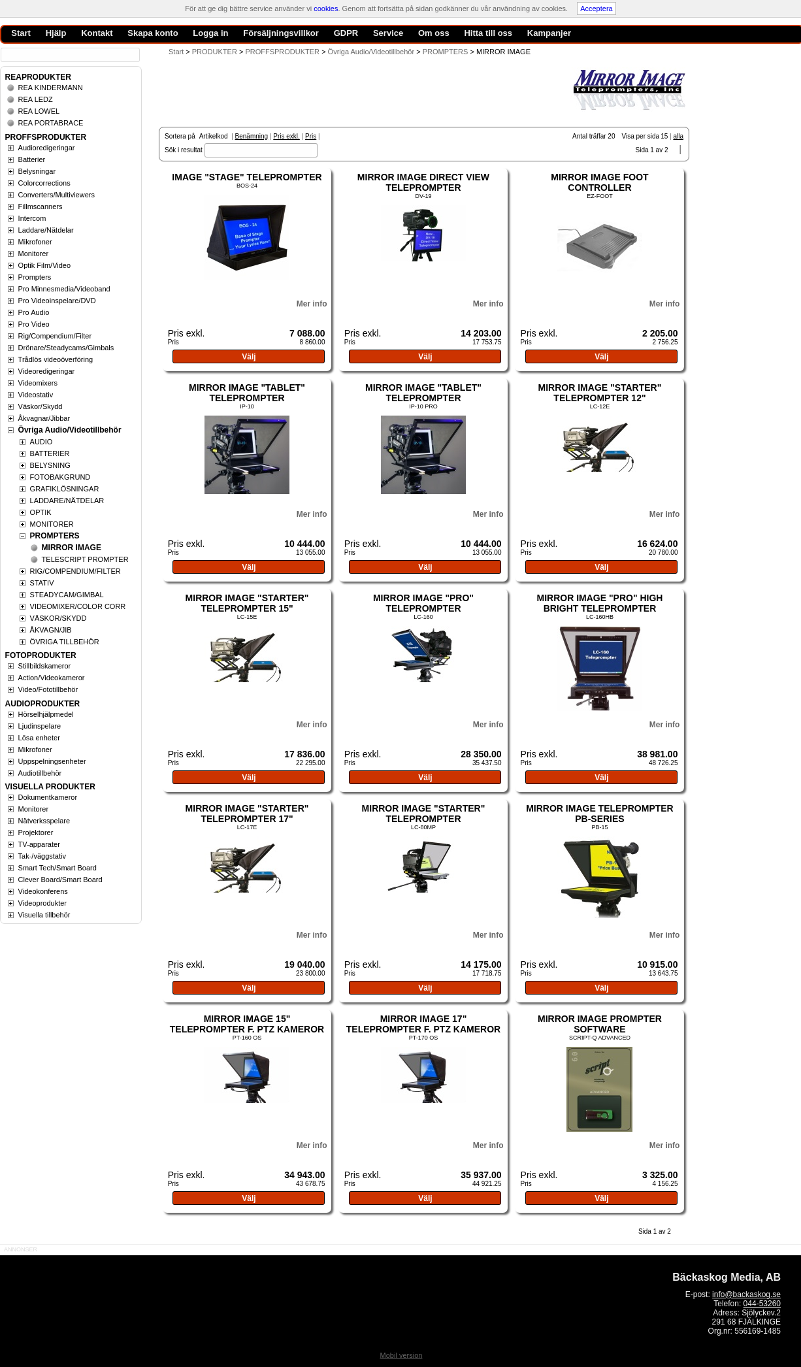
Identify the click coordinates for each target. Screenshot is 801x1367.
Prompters (35, 277)
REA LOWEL (39, 111)
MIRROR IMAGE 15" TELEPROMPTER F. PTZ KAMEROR (247, 1023)
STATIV (42, 583)
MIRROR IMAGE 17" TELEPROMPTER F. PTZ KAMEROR (423, 1023)
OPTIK (41, 512)
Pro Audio (34, 312)
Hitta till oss (488, 33)
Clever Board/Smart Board (60, 879)
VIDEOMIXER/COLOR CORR (78, 606)
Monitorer (33, 253)
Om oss (434, 33)
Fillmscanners (40, 206)
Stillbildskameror (44, 666)
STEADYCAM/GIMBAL (67, 595)
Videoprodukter (42, 903)
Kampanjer (549, 33)
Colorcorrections (44, 183)
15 (664, 136)
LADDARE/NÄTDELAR (67, 500)
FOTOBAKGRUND (60, 477)
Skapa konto (152, 33)
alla (678, 136)
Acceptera (596, 8)
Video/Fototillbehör (48, 689)
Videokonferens (43, 891)
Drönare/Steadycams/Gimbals (66, 348)
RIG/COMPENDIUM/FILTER (75, 571)
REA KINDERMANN (50, 87)
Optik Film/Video (44, 265)
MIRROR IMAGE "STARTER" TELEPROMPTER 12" (600, 392)
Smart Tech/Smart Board (57, 868)
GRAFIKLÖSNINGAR (64, 489)
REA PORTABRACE (51, 123)
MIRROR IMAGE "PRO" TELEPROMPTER (423, 603)
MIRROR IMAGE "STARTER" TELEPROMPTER (423, 813)
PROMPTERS (55, 535)
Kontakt (96, 33)
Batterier (32, 159)
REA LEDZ (35, 99)
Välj (248, 356)
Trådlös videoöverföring (55, 359)
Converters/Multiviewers (56, 195)
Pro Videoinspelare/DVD (57, 301)
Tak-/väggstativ (42, 856)
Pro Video (34, 324)
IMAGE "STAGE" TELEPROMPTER (246, 177)
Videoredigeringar (46, 371)
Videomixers (37, 383)
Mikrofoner (35, 242)
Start (176, 52)
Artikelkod (213, 136)
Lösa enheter (39, 738)
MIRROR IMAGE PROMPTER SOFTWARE (600, 1023)
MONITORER (52, 524)
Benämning (252, 136)
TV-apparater (39, 844)
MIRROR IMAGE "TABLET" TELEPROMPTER (247, 392)
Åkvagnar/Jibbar (44, 418)
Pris (310, 136)
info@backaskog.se (746, 1294)
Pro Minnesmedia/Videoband (64, 289)
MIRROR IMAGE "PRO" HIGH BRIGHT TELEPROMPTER (599, 603)
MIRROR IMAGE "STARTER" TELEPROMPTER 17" (247, 813)
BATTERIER (50, 453)
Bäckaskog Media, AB (726, 1277)
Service (388, 33)
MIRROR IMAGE (71, 547)
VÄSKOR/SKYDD (58, 618)
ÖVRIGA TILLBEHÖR (64, 642)
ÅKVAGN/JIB (51, 630)
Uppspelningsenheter (52, 761)
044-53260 (762, 1303)
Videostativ (36, 395)
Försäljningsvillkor (281, 33)
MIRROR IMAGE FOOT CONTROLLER (599, 182)
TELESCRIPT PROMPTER (85, 559)
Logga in (210, 33)
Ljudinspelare (39, 726)
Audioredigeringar (46, 148)
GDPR (346, 33)
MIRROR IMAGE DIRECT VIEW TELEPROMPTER (423, 182)
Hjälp (56, 33)
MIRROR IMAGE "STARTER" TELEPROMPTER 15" (247, 603)
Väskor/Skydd (40, 406)
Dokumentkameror (47, 797)
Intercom (32, 218)
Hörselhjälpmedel (46, 714)
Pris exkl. (286, 136)
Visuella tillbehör (44, 915)
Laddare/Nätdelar (46, 230)
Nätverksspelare (44, 821)
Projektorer (36, 832)
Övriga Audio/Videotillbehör (70, 430)
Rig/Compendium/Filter (54, 336)
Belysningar (37, 171)
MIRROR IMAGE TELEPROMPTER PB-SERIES (600, 813)
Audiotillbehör (40, 773)
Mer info (312, 303)
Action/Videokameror (51, 678)
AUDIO (41, 442)
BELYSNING (50, 465)
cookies (326, 8)
